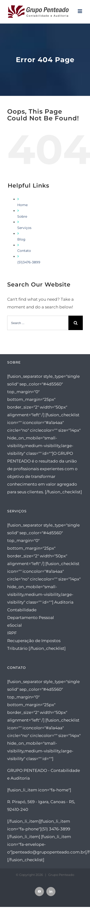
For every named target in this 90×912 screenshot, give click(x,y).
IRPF (12, 633)
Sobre (22, 216)
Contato (24, 250)
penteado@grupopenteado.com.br (48, 852)
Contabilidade (21, 609)
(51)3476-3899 (28, 262)
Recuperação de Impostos (33, 640)
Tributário (17, 648)
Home (22, 205)
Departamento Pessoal (30, 617)
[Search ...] (37, 323)
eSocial (14, 625)
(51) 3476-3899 (55, 829)
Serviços (24, 228)
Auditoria (63, 602)
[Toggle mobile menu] (80, 11)
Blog (21, 239)
